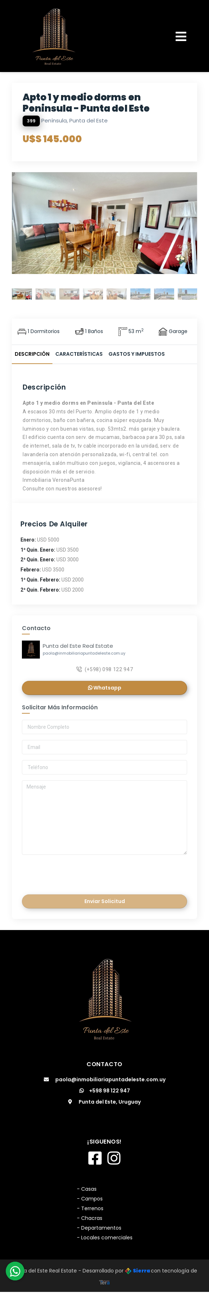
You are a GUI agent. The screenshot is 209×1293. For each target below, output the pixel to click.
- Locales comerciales (105, 1238)
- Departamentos (99, 1229)
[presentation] (72, 873)
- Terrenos (90, 1209)
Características (79, 354)
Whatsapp (104, 688)
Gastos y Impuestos (136, 354)
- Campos (90, 1199)
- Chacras (89, 1219)
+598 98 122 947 (104, 1091)
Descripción (32, 354)
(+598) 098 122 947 (104, 670)
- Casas (87, 1190)
